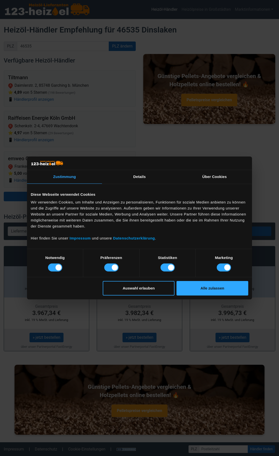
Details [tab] (139, 176)
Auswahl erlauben (139, 288)
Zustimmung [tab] (64, 176)
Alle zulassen (212, 288)
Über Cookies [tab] (214, 176)
